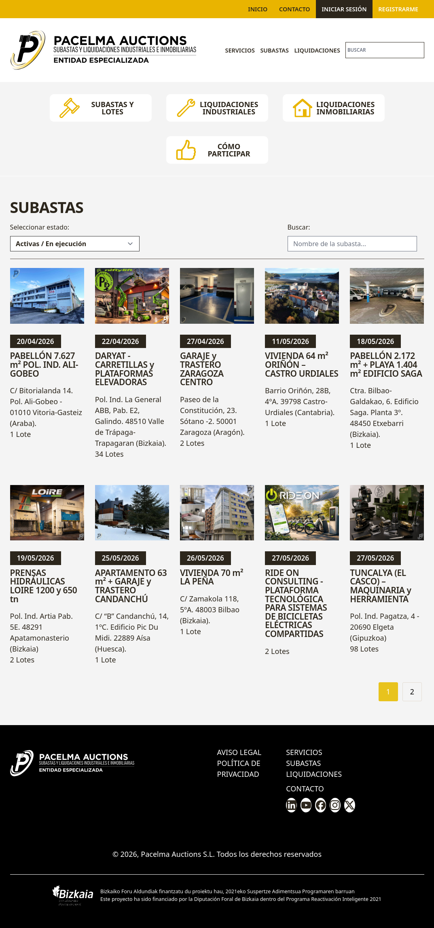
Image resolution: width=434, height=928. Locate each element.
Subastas (274, 50)
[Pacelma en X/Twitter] (349, 805)
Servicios (240, 50)
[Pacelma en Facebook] (320, 805)
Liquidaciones (317, 50)
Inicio (257, 9)
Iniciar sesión (344, 9)
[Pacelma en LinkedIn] (291, 805)
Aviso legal (239, 752)
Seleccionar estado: (40, 227)
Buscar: (299, 227)
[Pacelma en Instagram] (335, 805)
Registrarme (398, 9)
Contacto (294, 9)
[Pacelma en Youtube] (306, 805)
